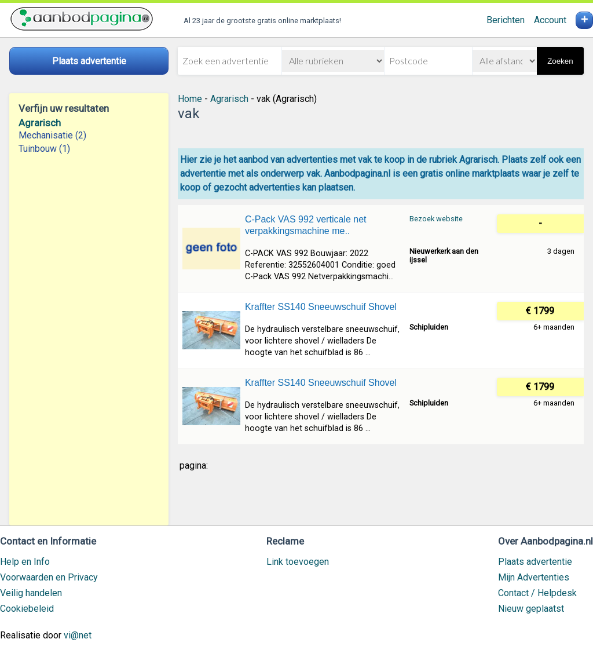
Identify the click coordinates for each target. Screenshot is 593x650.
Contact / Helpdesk (537, 592)
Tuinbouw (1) (44, 148)
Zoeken (560, 61)
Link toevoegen (297, 561)
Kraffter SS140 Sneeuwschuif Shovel (321, 307)
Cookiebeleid (27, 608)
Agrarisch (40, 123)
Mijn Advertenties (533, 577)
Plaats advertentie (535, 561)
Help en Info (25, 561)
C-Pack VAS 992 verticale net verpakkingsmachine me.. (306, 225)
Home (190, 98)
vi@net (77, 635)
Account (550, 19)
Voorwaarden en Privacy (49, 577)
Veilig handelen (31, 592)
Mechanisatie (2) (52, 135)
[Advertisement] (89, 340)
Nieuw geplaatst (531, 608)
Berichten (505, 19)
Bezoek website (436, 218)
